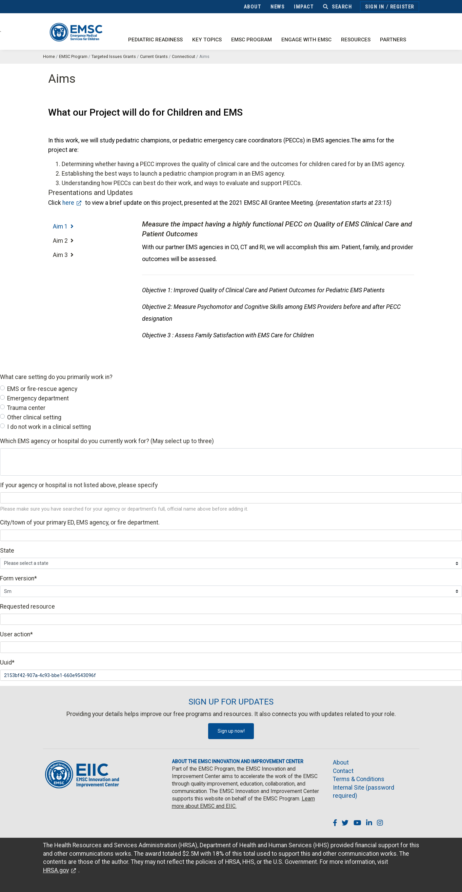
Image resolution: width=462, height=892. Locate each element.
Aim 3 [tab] (63, 255)
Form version (18, 578)
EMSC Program (251, 40)
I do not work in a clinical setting (49, 426)
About (252, 7)
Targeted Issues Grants (114, 56)
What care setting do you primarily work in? (56, 377)
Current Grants (154, 56)
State (7, 550)
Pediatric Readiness (155, 40)
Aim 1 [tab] (63, 226)
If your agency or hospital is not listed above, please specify (79, 485)
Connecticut (183, 56)
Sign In (374, 7)
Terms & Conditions (358, 779)
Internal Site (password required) (363, 791)
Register (402, 7)
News (277, 7)
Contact (343, 771)
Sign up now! (231, 731)
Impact (304, 7)
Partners (393, 40)
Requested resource (27, 606)
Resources (355, 40)
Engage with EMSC (306, 40)
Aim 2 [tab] (63, 240)
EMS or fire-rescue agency (42, 388)
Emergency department (38, 398)
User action (16, 634)
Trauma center (26, 407)
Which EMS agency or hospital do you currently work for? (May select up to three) (107, 441)
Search (337, 7)
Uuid (7, 662)
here (68, 202)
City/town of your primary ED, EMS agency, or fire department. (80, 522)
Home (49, 56)
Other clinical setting (34, 417)
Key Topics (207, 40)
